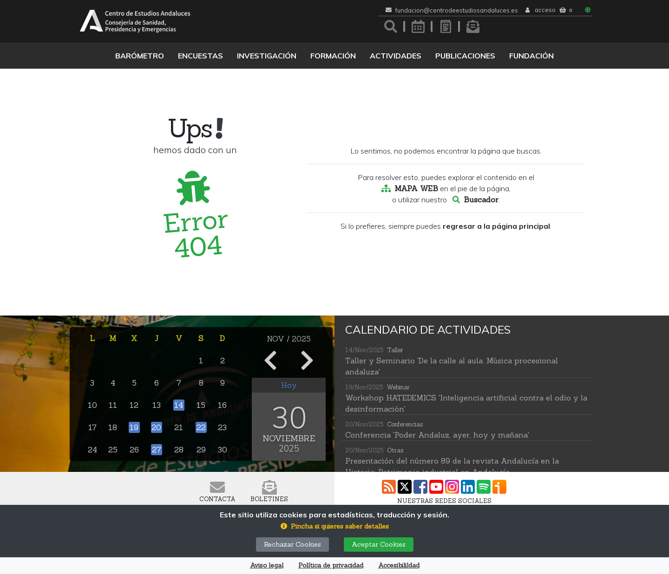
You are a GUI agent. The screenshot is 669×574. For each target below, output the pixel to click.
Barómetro (139, 55)
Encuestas (200, 55)
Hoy (289, 385)
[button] (334, 526)
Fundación (531, 55)
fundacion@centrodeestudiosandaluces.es (456, 10)
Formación (333, 55)
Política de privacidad (330, 565)
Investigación (266, 55)
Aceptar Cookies (379, 544)
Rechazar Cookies (292, 544)
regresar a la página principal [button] (496, 226)
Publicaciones (465, 55)
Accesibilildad (399, 565)
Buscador (481, 199)
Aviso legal (266, 565)
